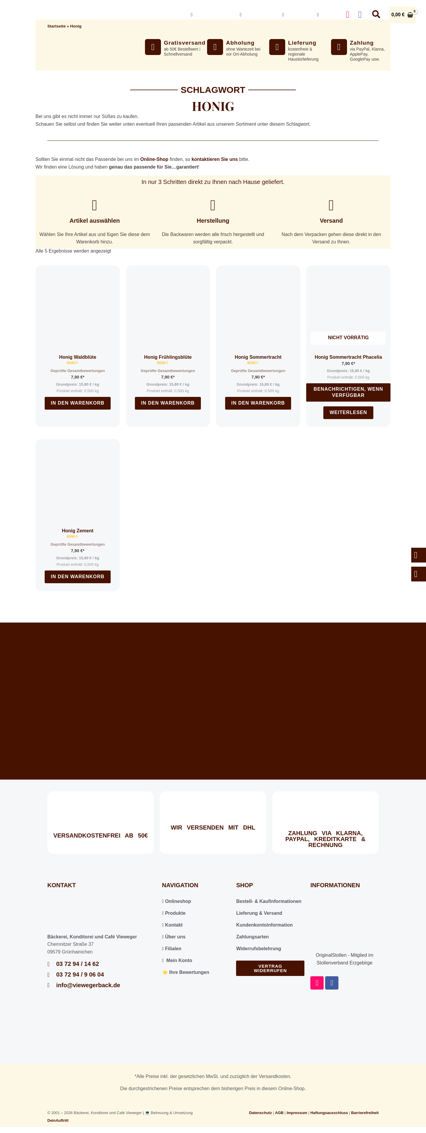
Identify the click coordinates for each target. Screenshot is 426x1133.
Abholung (240, 43)
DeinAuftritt (58, 1120)
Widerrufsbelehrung (258, 948)
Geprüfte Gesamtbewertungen (78, 370)
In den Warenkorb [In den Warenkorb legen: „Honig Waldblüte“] (77, 402)
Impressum (297, 1113)
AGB (279, 1113)
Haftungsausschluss (329, 1113)
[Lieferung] (277, 47)
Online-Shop (154, 159)
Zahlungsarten (252, 936)
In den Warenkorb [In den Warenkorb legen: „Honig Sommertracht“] (258, 402)
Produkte (174, 913)
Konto (327, 14)
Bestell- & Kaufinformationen (268, 901)
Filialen (171, 948)
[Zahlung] (339, 47)
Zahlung (362, 43)
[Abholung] (215, 47)
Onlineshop (211, 15)
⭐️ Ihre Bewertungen (185, 972)
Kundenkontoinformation (264, 924)
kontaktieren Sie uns (214, 159)
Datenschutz (260, 1113)
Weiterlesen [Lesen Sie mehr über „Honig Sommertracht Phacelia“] (348, 412)
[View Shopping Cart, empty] (402, 15)
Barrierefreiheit (365, 1113)
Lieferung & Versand (259, 913)
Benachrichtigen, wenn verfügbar (348, 392)
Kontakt (295, 14)
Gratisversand (185, 43)
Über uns (256, 15)
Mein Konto (177, 960)
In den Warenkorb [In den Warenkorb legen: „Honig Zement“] (77, 576)
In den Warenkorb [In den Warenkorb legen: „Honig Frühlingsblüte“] (168, 402)
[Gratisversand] (153, 47)
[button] (228, 15)
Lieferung (302, 43)
